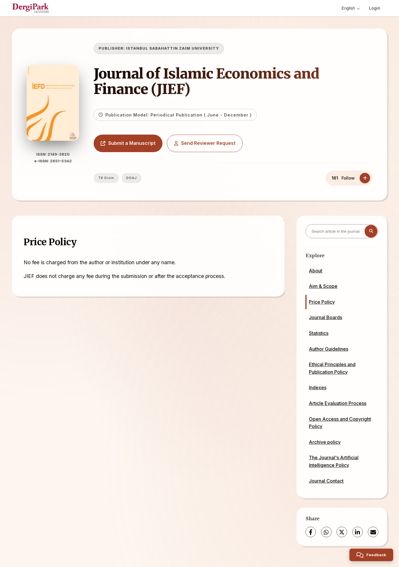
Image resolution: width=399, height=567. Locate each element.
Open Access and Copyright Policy (340, 422)
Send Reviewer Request (204, 143)
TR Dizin (106, 178)
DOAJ (131, 178)
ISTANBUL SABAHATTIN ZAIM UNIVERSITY (172, 48)
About (315, 271)
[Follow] (365, 178)
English (351, 8)
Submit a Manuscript (128, 143)
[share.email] (373, 532)
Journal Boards (325, 317)
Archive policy (325, 442)
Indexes (317, 387)
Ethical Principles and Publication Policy (332, 368)
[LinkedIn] (357, 532)
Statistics (318, 333)
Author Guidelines (328, 349)
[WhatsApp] (326, 532)
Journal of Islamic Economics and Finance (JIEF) (206, 81)
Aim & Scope (323, 286)
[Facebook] (310, 532)
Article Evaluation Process (337, 403)
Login (374, 8)
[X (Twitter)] (342, 532)
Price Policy (322, 302)
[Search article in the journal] (341, 231)
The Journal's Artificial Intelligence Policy (333, 461)
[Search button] (371, 231)
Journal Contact (326, 481)
